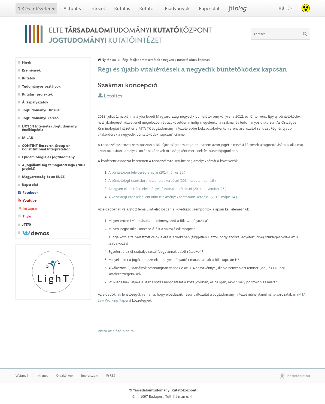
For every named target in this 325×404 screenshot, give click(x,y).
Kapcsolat (209, 8)
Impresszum (89, 375)
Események (31, 70)
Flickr (27, 216)
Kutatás (122, 8)
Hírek (26, 62)
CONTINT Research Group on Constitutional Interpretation (46, 147)
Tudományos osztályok (41, 86)
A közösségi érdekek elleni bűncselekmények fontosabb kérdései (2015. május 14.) (172, 196)
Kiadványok (177, 8)
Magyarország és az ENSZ (43, 177)
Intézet (97, 8)
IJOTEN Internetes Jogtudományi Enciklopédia (49, 128)
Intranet (42, 375)
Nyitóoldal (107, 60)
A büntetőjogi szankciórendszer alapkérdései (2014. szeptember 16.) (162, 180)
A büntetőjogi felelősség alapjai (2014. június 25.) (146, 172)
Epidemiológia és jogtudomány (48, 157)
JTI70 (26, 224)
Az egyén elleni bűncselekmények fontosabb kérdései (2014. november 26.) (167, 188)
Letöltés (113, 96)
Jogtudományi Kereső (40, 118)
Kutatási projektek (37, 94)
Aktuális (72, 8)
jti (237, 8)
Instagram (31, 208)
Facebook (30, 192)
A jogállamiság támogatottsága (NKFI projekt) (53, 166)
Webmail (22, 375)
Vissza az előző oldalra (116, 330)
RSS (111, 375)
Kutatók (147, 8)
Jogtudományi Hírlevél (41, 110)
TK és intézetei (34, 8)
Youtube (30, 200)
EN (290, 8)
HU (281, 8)
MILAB (27, 137)
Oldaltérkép (64, 375)
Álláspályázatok (35, 102)
